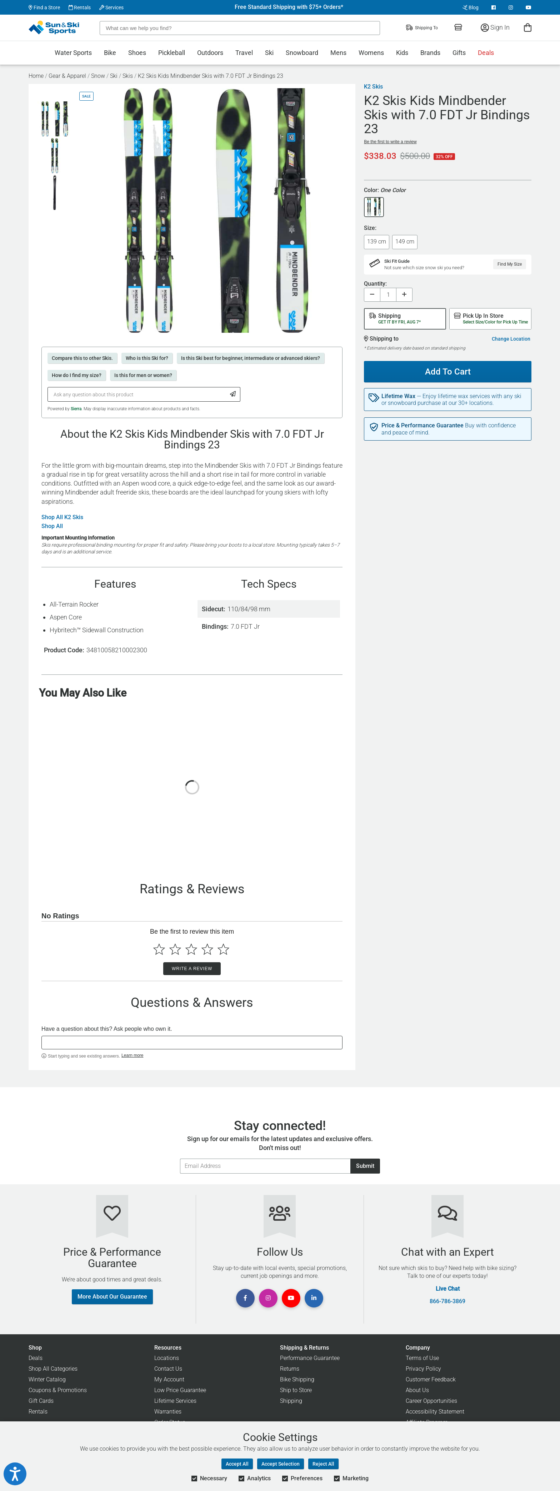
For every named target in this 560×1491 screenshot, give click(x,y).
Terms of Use (422, 1358)
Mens (338, 52)
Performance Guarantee (310, 1358)
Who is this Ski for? (147, 358)
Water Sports (73, 52)
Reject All (323, 1464)
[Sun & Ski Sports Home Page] (54, 27)
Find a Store (44, 7)
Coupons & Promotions (58, 1390)
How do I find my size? (76, 375)
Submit (365, 1166)
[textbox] (191, 1042)
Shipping (291, 1400)
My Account (169, 1379)
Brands (430, 52)
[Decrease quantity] (372, 295)
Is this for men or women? (143, 375)
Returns (289, 1368)
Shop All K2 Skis (62, 517)
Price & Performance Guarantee (422, 425)
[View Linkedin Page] (314, 1298)
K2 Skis (373, 87)
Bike (110, 52)
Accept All (237, 1464)
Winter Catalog (47, 1379)
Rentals (80, 7)
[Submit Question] (233, 394)
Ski (269, 52)
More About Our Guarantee (112, 1296)
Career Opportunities (431, 1400)
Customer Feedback (431, 1379)
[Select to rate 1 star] (159, 949)
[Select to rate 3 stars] (191, 949)
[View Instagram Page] (511, 7)
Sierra (76, 409)
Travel (244, 52)
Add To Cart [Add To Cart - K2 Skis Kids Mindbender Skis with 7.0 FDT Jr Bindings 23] (445, 369)
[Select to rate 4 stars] (207, 949)
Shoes (137, 52)
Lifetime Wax (398, 396)
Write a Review (192, 968)
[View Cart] (527, 27)
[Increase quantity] (404, 295)
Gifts (459, 52)
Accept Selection (280, 1464)
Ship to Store (296, 1390)
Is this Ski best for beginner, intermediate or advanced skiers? (250, 358)
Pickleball (171, 52)
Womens (371, 52)
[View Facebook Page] (493, 7)
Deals (486, 52)
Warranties (167, 1411)
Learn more (132, 1055)
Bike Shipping (297, 1379)
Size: (370, 228)
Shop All (52, 526)
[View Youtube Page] (528, 7)
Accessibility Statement (435, 1411)
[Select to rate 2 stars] (175, 949)
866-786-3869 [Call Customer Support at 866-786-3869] (447, 1301)
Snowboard (302, 52)
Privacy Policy (423, 1368)
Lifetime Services (175, 1400)
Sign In (495, 27)
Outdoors (210, 52)
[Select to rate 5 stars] (223, 949)
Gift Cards (41, 1400)
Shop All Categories (53, 1368)
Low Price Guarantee (180, 1390)
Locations (166, 1358)
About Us (417, 1390)
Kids (402, 52)
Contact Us (168, 1368)
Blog (470, 7)
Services (111, 7)
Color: (385, 190)
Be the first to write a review (390, 141)
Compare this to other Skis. (82, 358)
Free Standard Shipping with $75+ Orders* (289, 7)
